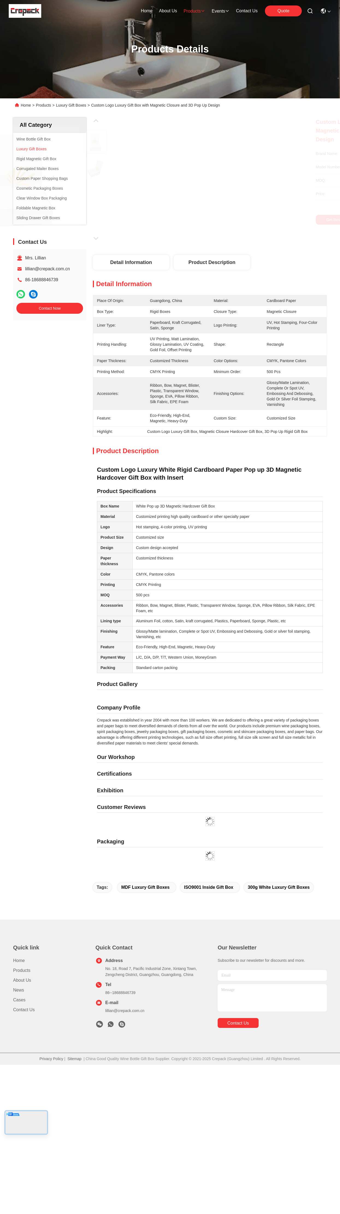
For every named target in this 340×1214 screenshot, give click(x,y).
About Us (22, 1096)
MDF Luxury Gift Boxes (145, 1003)
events (220, 11)
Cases (19, 1116)
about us (168, 10)
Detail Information (131, 262)
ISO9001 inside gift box (208, 1003)
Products (43, 105)
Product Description (211, 262)
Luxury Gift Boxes (71, 105)
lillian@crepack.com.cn (47, 268)
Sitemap (74, 1175)
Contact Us (24, 1126)
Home (147, 10)
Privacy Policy (51, 1175)
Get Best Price (258, 220)
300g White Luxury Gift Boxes (279, 1003)
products (194, 11)
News (18, 1106)
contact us (247, 10)
